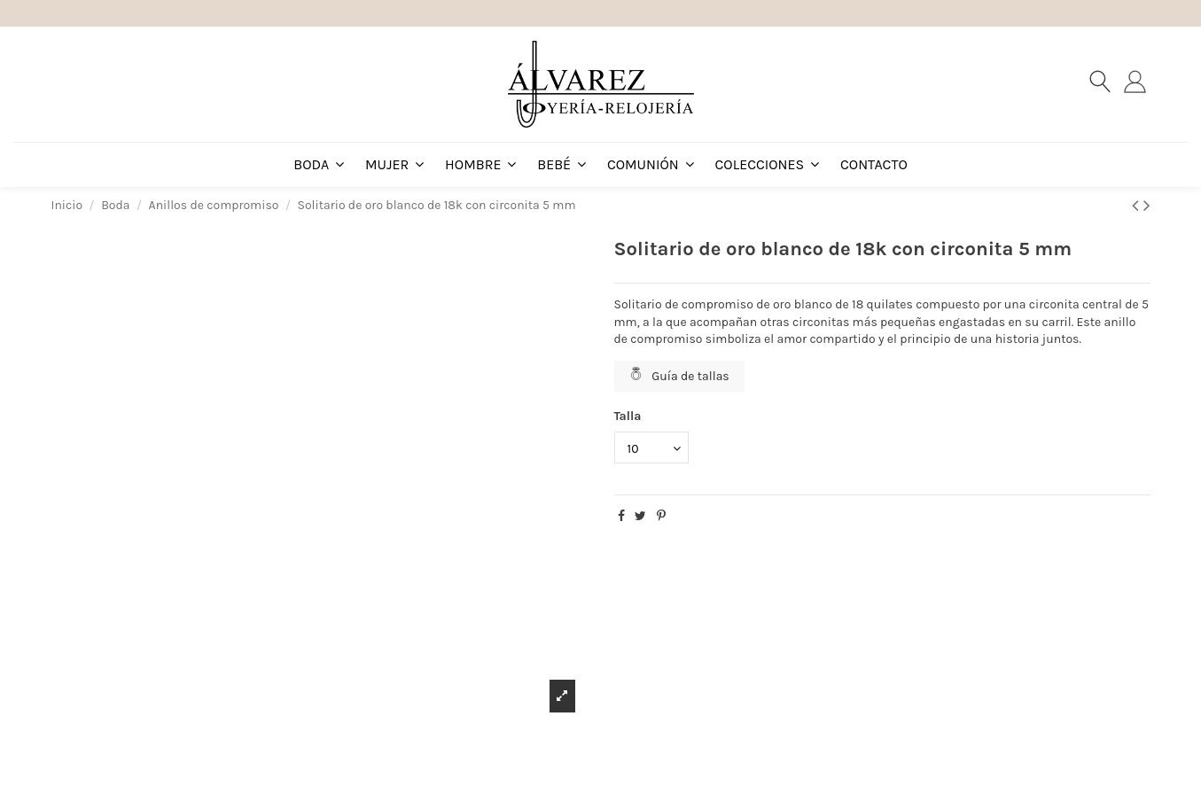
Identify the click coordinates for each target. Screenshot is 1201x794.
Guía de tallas (679, 375)
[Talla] (651, 448)
